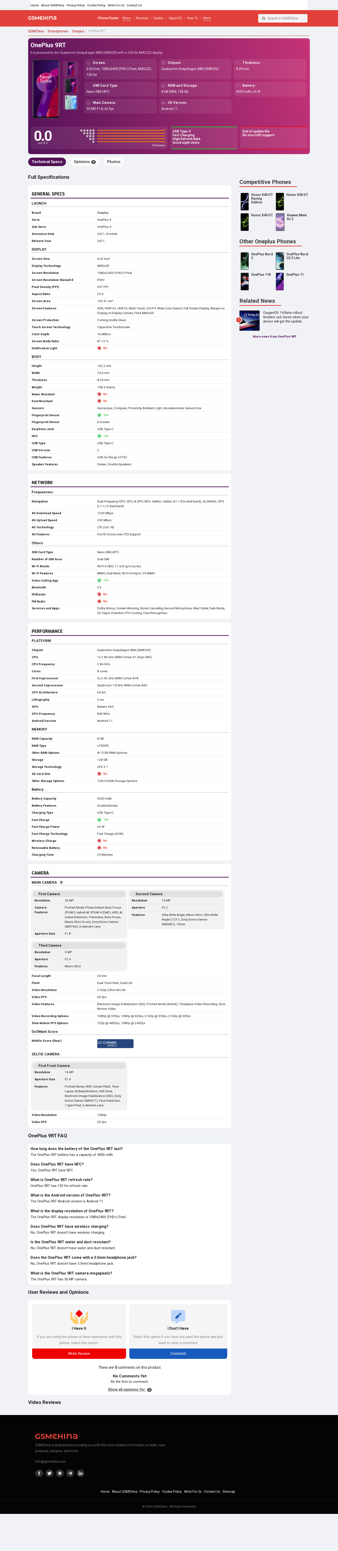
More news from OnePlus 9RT (274, 336)
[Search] (263, 18)
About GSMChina (52, 5)
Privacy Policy (76, 5)
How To (192, 18)
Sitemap (229, 1491)
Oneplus (102, 212)
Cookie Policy (96, 5)
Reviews (142, 18)
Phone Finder (108, 18)
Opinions (85, 161)
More (207, 18)
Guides (159, 18)
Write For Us (116, 5)
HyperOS (175, 18)
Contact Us (134, 5)
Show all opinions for (130, 1389)
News (127, 18)
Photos (113, 161)
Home (35, 5)
